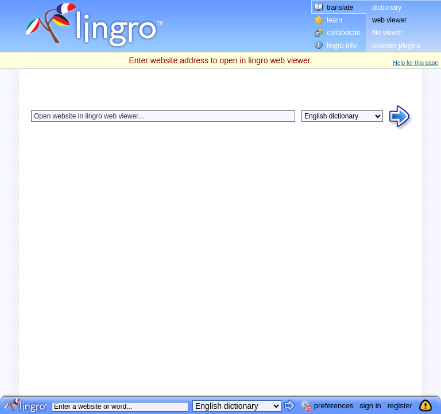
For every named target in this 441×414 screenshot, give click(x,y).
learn (334, 20)
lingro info (342, 45)
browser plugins (396, 45)
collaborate (344, 33)
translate (340, 7)
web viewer (389, 20)
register (400, 405)
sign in (370, 405)
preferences (334, 405)
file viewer (387, 33)
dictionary (386, 7)
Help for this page (415, 63)
